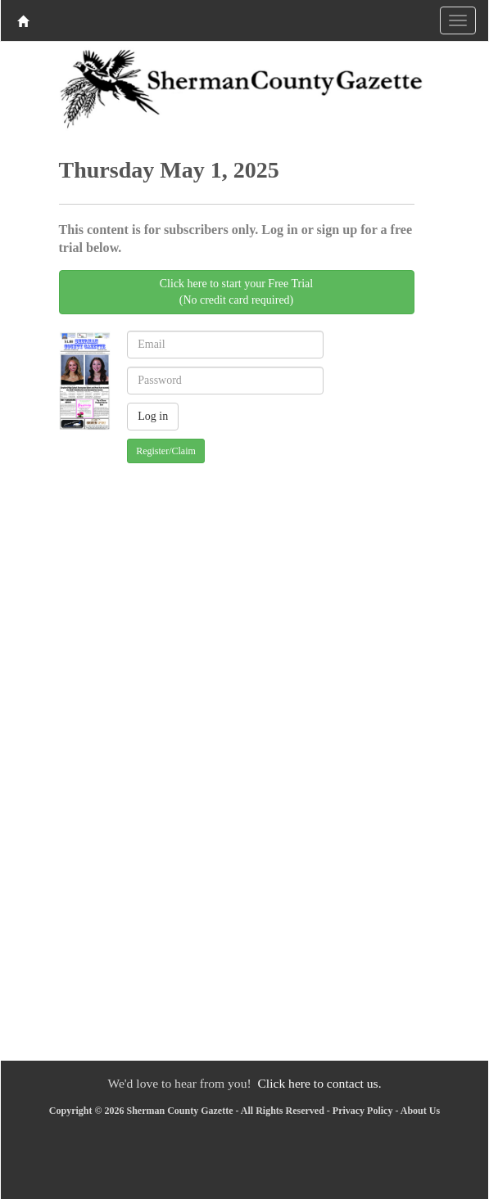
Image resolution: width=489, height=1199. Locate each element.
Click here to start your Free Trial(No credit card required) (236, 291)
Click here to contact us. (319, 1083)
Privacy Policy (363, 1110)
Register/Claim (166, 451)
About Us (420, 1110)
